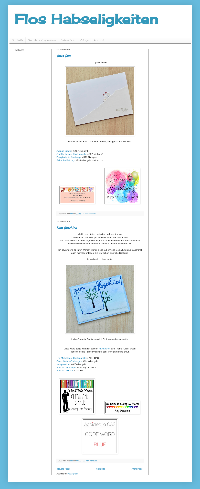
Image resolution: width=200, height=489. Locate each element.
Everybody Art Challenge (69, 157)
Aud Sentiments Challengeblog (72, 154)
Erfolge (84, 40)
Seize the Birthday (66, 160)
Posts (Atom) (73, 474)
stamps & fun (63, 364)
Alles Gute (64, 55)
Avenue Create (64, 151)
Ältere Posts (137, 469)
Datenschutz (68, 40)
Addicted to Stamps (66, 367)
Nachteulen (104, 348)
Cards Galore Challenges (69, 361)
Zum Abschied (67, 227)
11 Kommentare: (90, 461)
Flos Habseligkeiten (86, 19)
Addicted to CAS (65, 370)
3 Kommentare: (89, 214)
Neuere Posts (63, 469)
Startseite (17, 40)
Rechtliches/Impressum (42, 40)
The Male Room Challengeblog (72, 358)
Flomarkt (99, 40)
